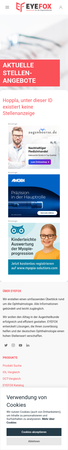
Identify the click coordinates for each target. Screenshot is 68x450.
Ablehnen (34, 441)
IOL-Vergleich (11, 372)
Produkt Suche (12, 365)
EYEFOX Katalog (13, 385)
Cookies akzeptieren (34, 432)
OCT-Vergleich (12, 378)
